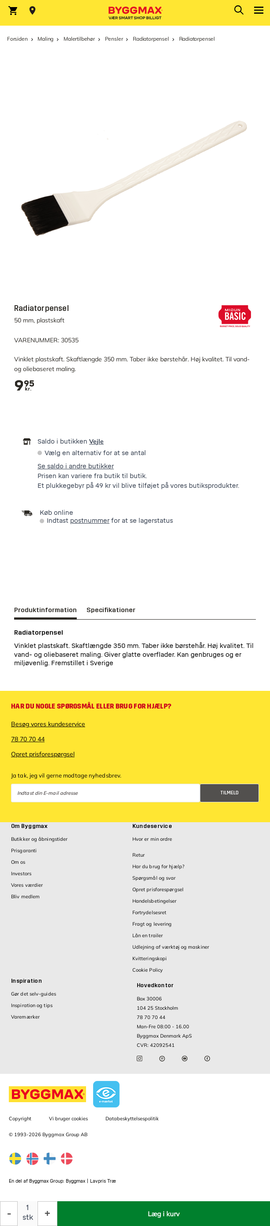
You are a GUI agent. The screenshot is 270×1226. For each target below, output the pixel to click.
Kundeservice (152, 826)
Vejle (96, 441)
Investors (21, 873)
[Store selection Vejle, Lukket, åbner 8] (32, 10)
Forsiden (17, 38)
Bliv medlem (25, 896)
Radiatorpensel (151, 38)
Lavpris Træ (103, 1181)
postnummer (89, 521)
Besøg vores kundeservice (48, 724)
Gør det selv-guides (33, 994)
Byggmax (75, 1181)
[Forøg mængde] (47, 1213)
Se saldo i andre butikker (76, 466)
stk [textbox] (27, 1217)
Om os (18, 862)
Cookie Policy (147, 970)
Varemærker (25, 1017)
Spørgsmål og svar (154, 878)
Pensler (114, 38)
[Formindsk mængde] (9, 1213)
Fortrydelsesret (149, 912)
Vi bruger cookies (68, 1118)
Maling (45, 38)
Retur (138, 855)
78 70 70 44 (28, 739)
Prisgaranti (24, 850)
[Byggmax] (135, 12)
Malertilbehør (79, 38)
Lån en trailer (147, 935)
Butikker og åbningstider (39, 839)
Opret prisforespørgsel (43, 754)
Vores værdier (27, 885)
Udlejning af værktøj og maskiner (170, 947)
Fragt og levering (152, 924)
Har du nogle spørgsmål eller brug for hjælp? (91, 706)
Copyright (20, 1118)
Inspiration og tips (31, 1005)
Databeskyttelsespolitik (132, 1118)
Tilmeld (229, 793)
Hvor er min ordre (152, 839)
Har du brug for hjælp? (158, 866)
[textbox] (24, 386)
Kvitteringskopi (149, 958)
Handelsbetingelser (154, 901)
